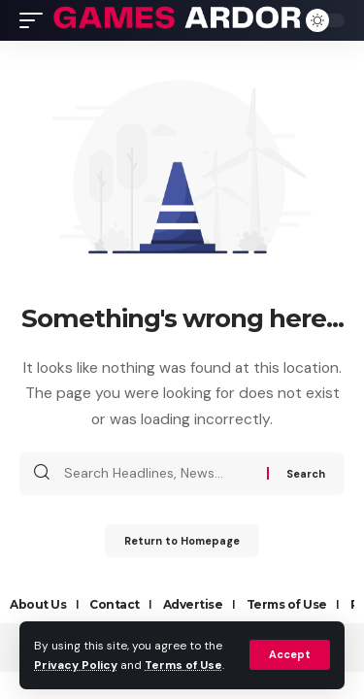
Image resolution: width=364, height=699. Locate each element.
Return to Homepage (182, 541)
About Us (38, 604)
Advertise (193, 604)
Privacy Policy (75, 665)
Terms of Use (183, 665)
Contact (114, 604)
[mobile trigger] (35, 21)
